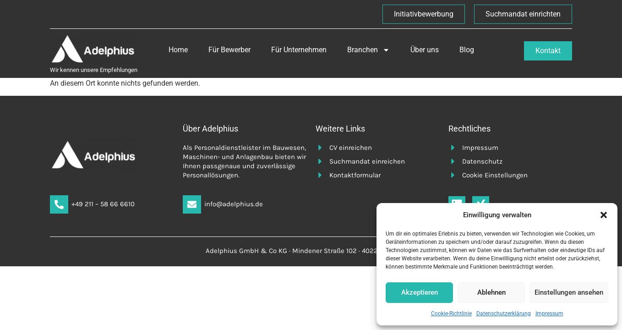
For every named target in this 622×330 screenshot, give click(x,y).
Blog (466, 49)
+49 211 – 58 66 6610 (103, 204)
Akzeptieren (419, 292)
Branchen (368, 50)
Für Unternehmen (299, 49)
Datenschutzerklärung (503, 313)
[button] (603, 215)
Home (178, 49)
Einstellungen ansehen (569, 292)
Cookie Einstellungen (495, 175)
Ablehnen (491, 292)
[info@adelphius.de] (192, 204)
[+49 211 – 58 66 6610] (59, 204)
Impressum (549, 313)
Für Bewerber (229, 49)
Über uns (424, 49)
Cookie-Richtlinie (451, 313)
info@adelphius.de (233, 204)
